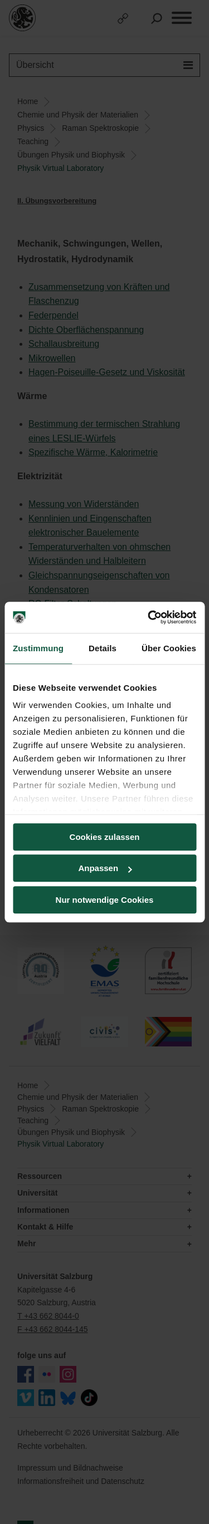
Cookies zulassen (105, 837)
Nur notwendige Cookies (105, 899)
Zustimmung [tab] (38, 648)
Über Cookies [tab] (169, 648)
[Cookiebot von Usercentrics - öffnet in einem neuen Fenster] (148, 617)
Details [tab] (102, 648)
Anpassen (105, 868)
